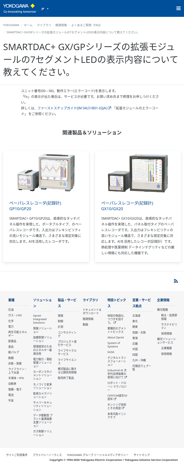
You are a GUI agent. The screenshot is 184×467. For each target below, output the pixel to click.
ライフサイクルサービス (67, 352)
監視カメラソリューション (42, 395)
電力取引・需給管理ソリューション (42, 362)
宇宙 (11, 400)
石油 (11, 309)
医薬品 (12, 341)
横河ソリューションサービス (166, 340)
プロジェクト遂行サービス (67, 343)
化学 (11, 321)
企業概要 (166, 348)
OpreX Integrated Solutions (40, 319)
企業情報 (163, 300)
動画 (85, 324)
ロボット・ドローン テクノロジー (116, 386)
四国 (135, 354)
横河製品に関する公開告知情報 (67, 370)
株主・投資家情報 (169, 317)
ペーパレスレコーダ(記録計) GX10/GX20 (127, 205)
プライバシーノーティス (47, 455)
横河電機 (162, 309)
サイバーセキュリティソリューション (42, 406)
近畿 (135, 343)
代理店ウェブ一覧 (141, 367)
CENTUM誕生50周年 (117, 397)
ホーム (28, 25)
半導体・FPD (16, 378)
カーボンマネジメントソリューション (42, 375)
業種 (11, 300)
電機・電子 (15, 389)
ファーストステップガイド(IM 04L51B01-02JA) (74, 108)
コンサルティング (67, 334)
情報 (60, 315)
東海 (135, 338)
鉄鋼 (11, 358)
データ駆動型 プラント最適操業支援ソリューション (42, 420)
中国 (135, 349)
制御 (60, 321)
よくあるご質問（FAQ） (87, 25)
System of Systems (113, 344)
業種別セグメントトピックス (116, 330)
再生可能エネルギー (17, 333)
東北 (135, 321)
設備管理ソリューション (42, 339)
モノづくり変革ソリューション (42, 386)
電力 (11, 326)
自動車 (12, 383)
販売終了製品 (66, 378)
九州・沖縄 (139, 360)
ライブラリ (44, 25)
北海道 (136, 315)
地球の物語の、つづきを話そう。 (116, 319)
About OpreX (115, 337)
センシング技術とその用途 (116, 406)
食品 (11, 346)
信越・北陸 (139, 332)
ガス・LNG (15, 315)
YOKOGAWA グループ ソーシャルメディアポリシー (97, 455)
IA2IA (110, 352)
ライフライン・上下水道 (17, 370)
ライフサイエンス (67, 361)
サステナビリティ (169, 326)
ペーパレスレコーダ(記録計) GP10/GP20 (35, 205)
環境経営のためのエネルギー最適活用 (42, 350)
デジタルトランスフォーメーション (116, 361)
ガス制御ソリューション (42, 433)
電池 (11, 395)
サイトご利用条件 (17, 455)
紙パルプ (13, 352)
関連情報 (61, 25)
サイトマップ (142, 455)
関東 (135, 327)
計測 (60, 327)
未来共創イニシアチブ (116, 415)
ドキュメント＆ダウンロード (92, 311)
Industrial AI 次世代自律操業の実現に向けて (116, 373)
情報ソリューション (42, 330)
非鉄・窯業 (15, 363)
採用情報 (166, 333)
